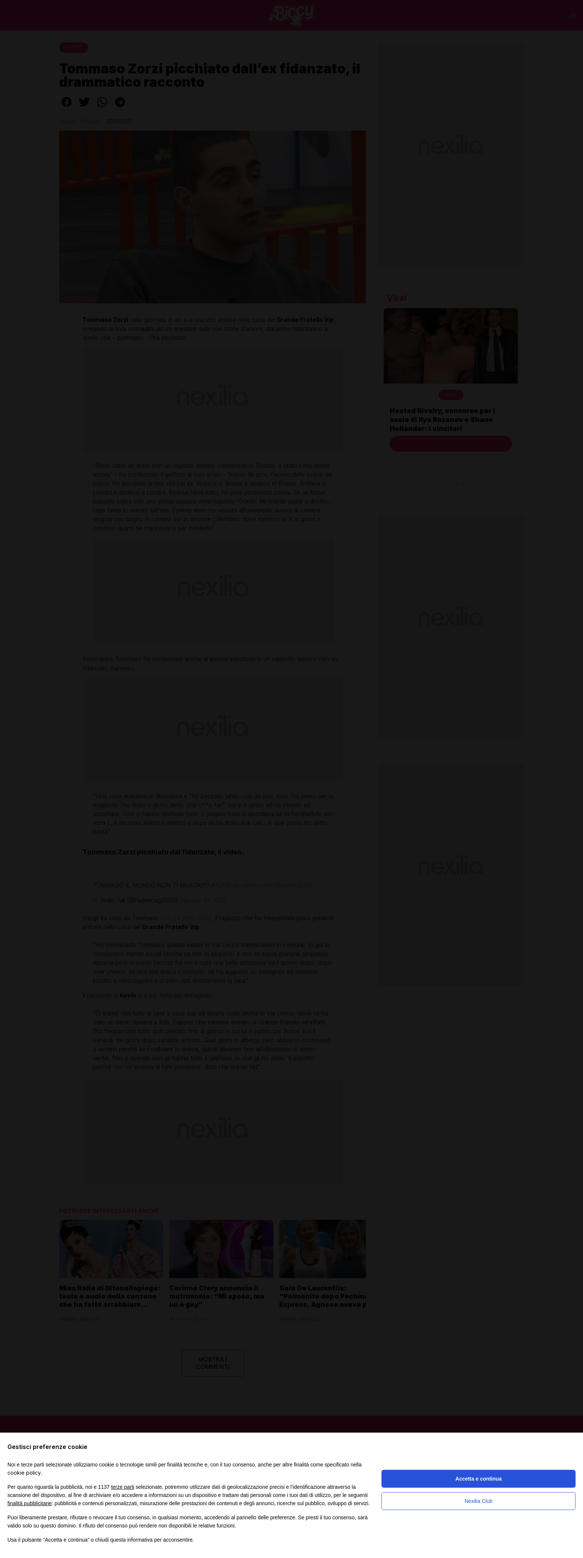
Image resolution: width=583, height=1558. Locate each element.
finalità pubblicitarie (29, 1503)
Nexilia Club (479, 1501)
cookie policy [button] (24, 1472)
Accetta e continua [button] (478, 1479)
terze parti (122, 1487)
